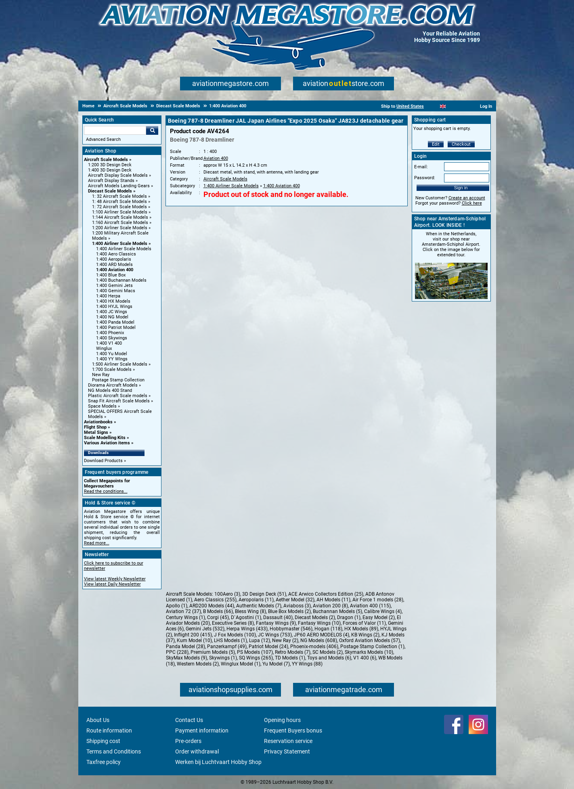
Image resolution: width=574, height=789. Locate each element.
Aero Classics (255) (215, 600)
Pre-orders (188, 741)
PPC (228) (177, 652)
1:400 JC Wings (111, 311)
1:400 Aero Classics (116, 254)
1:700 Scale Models (112, 369)
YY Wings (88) (307, 664)
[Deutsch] (463, 106)
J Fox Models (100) (235, 635)
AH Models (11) (333, 600)
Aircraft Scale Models (106, 159)
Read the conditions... (106, 491)
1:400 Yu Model (111, 353)
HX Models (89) (361, 629)
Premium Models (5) (213, 652)
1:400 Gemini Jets (114, 285)
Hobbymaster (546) (291, 629)
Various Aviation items (107, 443)
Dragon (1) (348, 617)
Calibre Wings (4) (383, 611)
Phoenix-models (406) (314, 646)
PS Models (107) (255, 652)
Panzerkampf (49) (227, 646)
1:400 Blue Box (111, 275)
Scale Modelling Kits (105, 437)
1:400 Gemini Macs (115, 290)
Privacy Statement (287, 751)
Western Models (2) (198, 664)
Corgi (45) (218, 617)
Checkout (461, 144)
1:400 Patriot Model (116, 327)
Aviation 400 (215, 158)
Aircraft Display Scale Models (118, 175)
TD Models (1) (290, 658)
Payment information (201, 730)
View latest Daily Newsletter (112, 584)
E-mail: (421, 167)
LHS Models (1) (230, 640)
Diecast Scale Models (110, 191)
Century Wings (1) (185, 617)
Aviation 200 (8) (330, 606)
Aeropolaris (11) (256, 600)
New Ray (100, 374)
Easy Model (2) (378, 617)
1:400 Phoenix (110, 332)
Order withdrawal (197, 751)
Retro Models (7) (292, 652)
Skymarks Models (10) (369, 652)
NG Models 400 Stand (110, 390)
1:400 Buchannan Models (121, 280)
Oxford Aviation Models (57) (369, 640)
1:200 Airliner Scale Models (119, 227)
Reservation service (288, 741)
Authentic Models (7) (258, 606)
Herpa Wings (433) (247, 629)
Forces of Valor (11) (364, 623)
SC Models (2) (327, 652)
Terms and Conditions (113, 751)
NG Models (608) (318, 640)
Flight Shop (95, 427)
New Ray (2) (285, 640)
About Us (97, 720)
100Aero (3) (227, 594)
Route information (109, 730)
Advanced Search (103, 139)
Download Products (103, 460)
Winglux (104, 348)
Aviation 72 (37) (183, 611)
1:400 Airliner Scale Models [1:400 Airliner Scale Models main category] (123, 248)
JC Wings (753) (275, 635)
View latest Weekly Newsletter (115, 579)
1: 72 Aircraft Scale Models (119, 206)
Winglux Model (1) (240, 664)
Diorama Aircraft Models (113, 385)
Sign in (461, 187)
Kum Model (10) (194, 640)
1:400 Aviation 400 (114, 269)
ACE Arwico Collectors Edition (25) (325, 594)
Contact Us (189, 720)
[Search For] (115, 130)
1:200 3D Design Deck (110, 164)
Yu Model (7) (276, 664)
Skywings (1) (223, 658)
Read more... (96, 543)
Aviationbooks (98, 422)
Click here (472, 203)
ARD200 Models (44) (211, 606)
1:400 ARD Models (114, 264)
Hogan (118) (328, 629)
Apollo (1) (176, 606)
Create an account (466, 198)
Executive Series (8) (233, 623)
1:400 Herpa (108, 296)
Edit (436, 144)
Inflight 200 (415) (193, 635)
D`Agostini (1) (246, 617)
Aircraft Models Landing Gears (119, 185)
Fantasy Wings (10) (319, 623)
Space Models (102, 406)
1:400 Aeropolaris (113, 259)
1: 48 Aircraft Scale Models (119, 201)
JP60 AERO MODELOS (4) (321, 635)
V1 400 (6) (364, 658)
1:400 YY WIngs (112, 359)
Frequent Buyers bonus (293, 730)
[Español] (453, 106)
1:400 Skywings (111, 338)
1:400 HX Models (113, 301)
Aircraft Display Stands (111, 180)
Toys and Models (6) (329, 658)
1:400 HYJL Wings (114, 306)
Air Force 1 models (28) (377, 600)
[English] (443, 106)
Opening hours (282, 720)
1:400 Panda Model (115, 322)
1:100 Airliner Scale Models (119, 212)
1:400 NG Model (112, 317)
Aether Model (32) (295, 600)
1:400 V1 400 (109, 343)
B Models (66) (218, 611)
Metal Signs (96, 432)
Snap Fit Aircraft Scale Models (119, 401)
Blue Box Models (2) (289, 611)
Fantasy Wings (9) (276, 623)
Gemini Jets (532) (205, 629)
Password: (424, 177)
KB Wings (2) (365, 635)
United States (410, 106)
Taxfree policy (103, 762)
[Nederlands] (433, 106)
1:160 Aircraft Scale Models (120, 222)
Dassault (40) (278, 617)
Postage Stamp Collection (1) (372, 646)
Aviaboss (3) (297, 606)
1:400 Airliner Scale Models (119, 243)
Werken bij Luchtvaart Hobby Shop (218, 762)
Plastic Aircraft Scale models (117, 395)
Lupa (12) (259, 640)
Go (152, 130)
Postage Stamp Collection (118, 380)
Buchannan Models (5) (337, 611)
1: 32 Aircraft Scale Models (119, 196)
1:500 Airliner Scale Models (119, 364)
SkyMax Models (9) (186, 658)
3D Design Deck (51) (264, 594)
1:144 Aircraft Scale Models (120, 217)
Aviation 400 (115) (370, 606)
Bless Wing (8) (250, 611)
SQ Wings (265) (256, 658)
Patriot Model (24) (268, 646)
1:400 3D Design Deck (110, 170)
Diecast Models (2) (315, 617)
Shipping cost (103, 741)
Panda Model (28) (185, 646)
